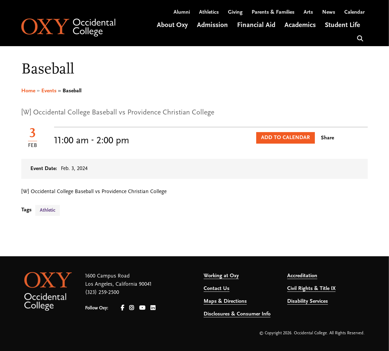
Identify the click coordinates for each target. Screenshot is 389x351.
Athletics (209, 12)
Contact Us (216, 288)
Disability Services (307, 301)
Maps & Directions (225, 301)
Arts (308, 12)
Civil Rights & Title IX (311, 288)
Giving (235, 12)
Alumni (182, 12)
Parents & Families (273, 12)
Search (359, 37)
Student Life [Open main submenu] (342, 25)
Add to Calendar (285, 138)
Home (28, 91)
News (328, 12)
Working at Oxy (221, 276)
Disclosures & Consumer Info (237, 314)
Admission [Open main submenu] (212, 25)
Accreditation (302, 276)
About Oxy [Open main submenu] (172, 25)
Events (49, 91)
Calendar (354, 12)
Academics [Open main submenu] (300, 25)
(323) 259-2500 (102, 292)
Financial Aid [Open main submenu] (256, 25)
